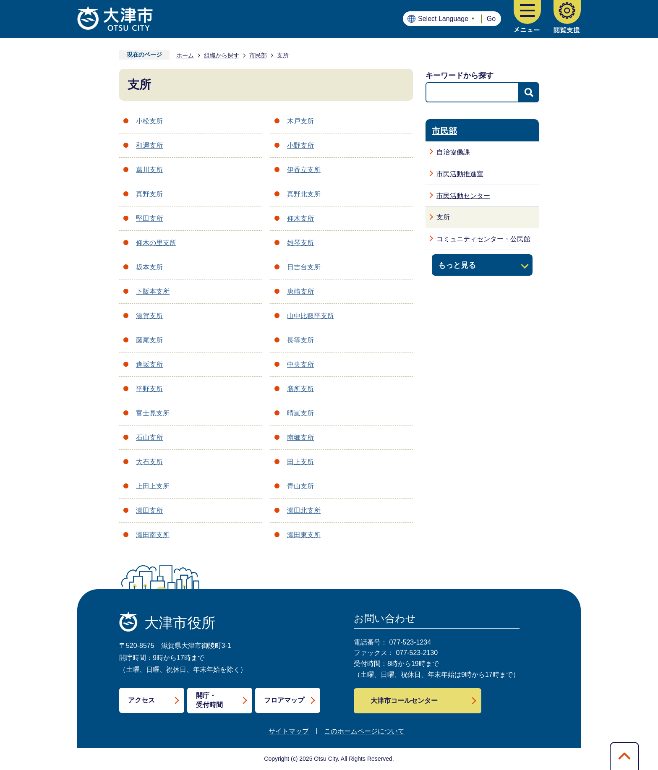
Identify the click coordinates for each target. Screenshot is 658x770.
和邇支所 (149, 145)
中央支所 (300, 364)
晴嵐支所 (300, 413)
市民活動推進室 (459, 173)
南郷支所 (300, 437)
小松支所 (149, 121)
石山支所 (149, 437)
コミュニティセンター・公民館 (483, 239)
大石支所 (149, 461)
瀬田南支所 (153, 534)
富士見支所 (153, 413)
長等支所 (300, 340)
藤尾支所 (149, 340)
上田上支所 (153, 486)
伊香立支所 (304, 169)
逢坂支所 (149, 364)
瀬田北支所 (304, 510)
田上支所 (300, 461)
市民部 (258, 55)
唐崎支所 (300, 291)
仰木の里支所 (156, 242)
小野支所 (300, 145)
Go (491, 18)
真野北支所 (304, 194)
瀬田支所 (149, 510)
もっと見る (457, 265)
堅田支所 (149, 218)
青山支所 (300, 486)
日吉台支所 (304, 267)
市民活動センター (463, 195)
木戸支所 (300, 121)
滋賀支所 (149, 315)
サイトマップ (289, 731)
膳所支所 (300, 388)
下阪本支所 (153, 291)
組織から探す (221, 55)
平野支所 (149, 388)
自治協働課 (453, 152)
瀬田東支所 (304, 534)
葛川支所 (149, 169)
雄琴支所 (300, 242)
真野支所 (149, 194)
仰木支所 (300, 218)
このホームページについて (364, 731)
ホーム (185, 55)
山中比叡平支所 (310, 315)
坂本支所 (149, 267)
